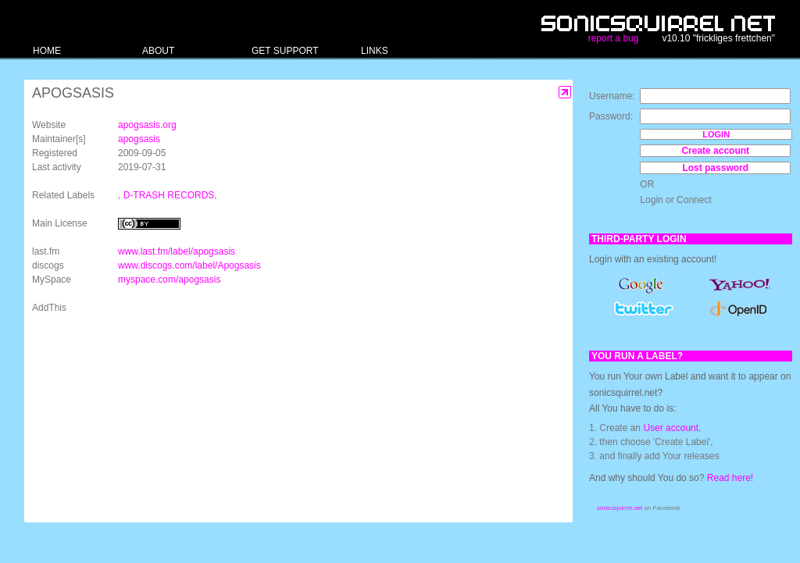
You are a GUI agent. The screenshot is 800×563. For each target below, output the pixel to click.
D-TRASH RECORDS (169, 195)
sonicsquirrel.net (619, 507)
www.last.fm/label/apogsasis (176, 251)
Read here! (730, 477)
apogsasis (139, 139)
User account (670, 427)
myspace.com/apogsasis (169, 279)
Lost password (715, 167)
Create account (715, 150)
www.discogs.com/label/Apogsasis (189, 265)
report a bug (613, 38)
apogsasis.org (147, 124)
